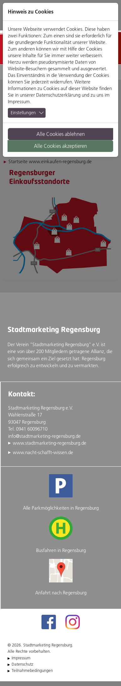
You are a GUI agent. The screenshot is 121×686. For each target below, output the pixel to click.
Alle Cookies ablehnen (60, 134)
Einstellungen (23, 112)
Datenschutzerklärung (58, 95)
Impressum (19, 102)
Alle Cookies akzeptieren (60, 146)
